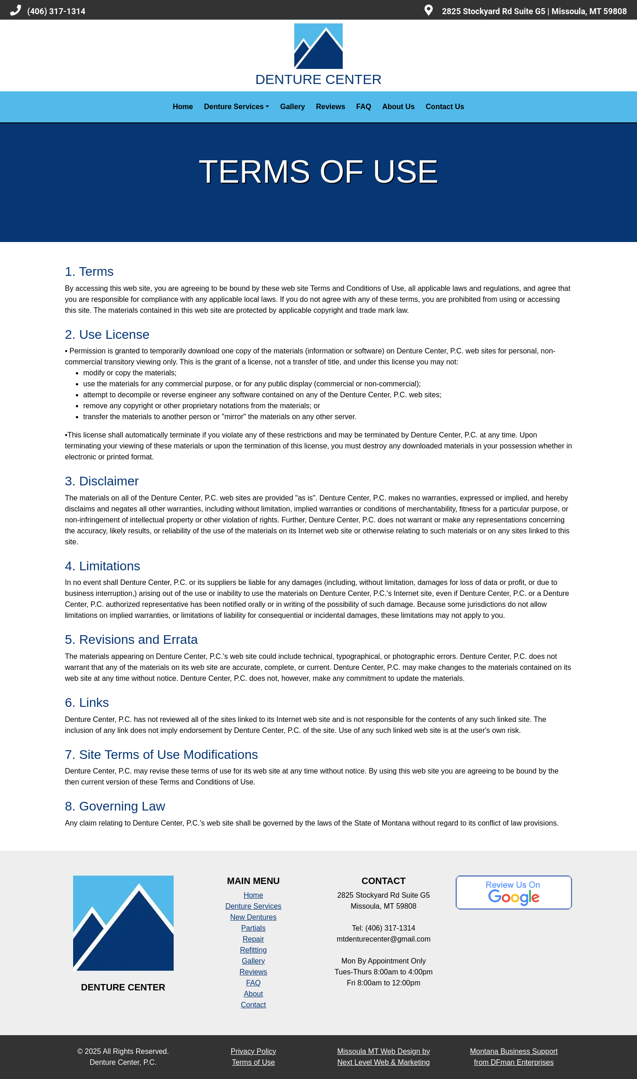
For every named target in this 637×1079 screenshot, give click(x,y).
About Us (398, 107)
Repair (253, 939)
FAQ (364, 107)
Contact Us (445, 107)
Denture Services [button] (234, 107)
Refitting (253, 950)
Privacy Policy (253, 1051)
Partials (253, 928)
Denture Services (253, 906)
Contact (253, 1005)
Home (183, 107)
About (253, 994)
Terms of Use (253, 1062)
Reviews (330, 107)
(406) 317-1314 (47, 10)
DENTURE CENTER (318, 55)
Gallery (292, 107)
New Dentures (253, 917)
